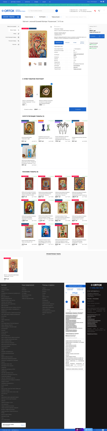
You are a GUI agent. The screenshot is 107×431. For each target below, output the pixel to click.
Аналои (2, 291)
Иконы (2, 317)
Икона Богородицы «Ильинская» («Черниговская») (75, 309)
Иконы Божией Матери (71, 346)
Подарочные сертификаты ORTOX (8, 369)
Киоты (2, 321)
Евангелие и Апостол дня (70, 335)
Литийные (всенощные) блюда (7, 353)
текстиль (89, 317)
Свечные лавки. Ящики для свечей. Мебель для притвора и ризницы (11, 389)
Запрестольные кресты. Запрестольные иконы (11, 312)
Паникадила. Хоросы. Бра (6, 363)
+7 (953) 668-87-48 (73, 11)
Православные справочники (48, 307)
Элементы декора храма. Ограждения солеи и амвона (10, 422)
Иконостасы (3, 316)
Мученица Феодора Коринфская (71, 327)
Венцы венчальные (5, 296)
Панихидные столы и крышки (7, 365)
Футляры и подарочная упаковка (8, 409)
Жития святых (69, 349)
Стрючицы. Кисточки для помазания (8, 398)
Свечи (2, 386)
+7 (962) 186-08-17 (83, 10)
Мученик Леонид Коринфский (71, 323)
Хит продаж (24, 293)
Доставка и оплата (16, 1)
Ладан (2, 349)
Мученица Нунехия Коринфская (71, 325)
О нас (43, 314)
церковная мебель (91, 316)
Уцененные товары (5, 289)
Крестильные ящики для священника (8, 344)
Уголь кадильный (4, 404)
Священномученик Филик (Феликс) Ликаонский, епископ (74, 328)
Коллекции (24, 289)
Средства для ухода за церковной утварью (10, 397)
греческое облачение (92, 326)
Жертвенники (4, 310)
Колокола (3, 330)
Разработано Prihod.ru (92, 333)
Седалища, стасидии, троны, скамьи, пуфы (9, 391)
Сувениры (3, 400)
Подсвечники (4, 370)
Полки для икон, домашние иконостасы (9, 374)
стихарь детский (91, 319)
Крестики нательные (5, 335)
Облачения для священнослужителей (8, 358)
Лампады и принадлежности (7, 351)
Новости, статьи (45, 296)
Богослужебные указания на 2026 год (74, 357)
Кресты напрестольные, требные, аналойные (10, 337)
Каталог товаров (11, 17)
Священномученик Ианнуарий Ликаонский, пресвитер (73, 319)
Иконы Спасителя (70, 348)
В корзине (98, 430)
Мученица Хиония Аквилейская (71, 331)
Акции (44, 1)
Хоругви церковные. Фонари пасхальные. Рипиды (9, 412)
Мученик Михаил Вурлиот (70, 324)
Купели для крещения (5, 346)
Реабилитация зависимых (47, 305)
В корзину (78, 109)
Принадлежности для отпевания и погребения (10, 379)
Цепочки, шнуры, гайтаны (6, 414)
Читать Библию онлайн (71, 345)
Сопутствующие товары (12, 37)
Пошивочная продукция (6, 376)
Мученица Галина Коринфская (71, 317)
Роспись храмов (4, 385)
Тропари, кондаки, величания (72, 353)
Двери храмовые (4, 305)
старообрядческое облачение (93, 320)
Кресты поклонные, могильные (7, 342)
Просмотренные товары (53, 254)
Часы (2, 417)
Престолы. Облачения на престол (8, 378)
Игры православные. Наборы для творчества (10, 314)
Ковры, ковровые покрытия (7, 325)
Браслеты (3, 295)
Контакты (27, 1)
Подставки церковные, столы (7, 372)
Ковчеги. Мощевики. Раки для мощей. (9, 326)
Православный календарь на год (73, 340)
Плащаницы (3, 367)
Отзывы (36, 1)
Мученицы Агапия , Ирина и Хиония (72, 315)
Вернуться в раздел (13, 26)
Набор (16, 33)
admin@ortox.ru (95, 291)
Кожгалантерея (4, 328)
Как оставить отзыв (26, 291)
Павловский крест (91, 323)
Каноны (67, 355)
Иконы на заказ (25, 296)
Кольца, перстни (4, 332)
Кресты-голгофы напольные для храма (9, 339)
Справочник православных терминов (74, 369)
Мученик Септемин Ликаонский (71, 326)
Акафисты (68, 352)
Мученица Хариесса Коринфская (71, 330)
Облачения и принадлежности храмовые (9, 360)
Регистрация (94, 1)
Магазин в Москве (46, 302)
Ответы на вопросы (46, 309)
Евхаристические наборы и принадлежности (10, 309)
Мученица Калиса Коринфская (71, 321)
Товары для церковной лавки (28, 298)
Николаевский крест (91, 324)
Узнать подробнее (6, 425)
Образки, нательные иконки (7, 356)
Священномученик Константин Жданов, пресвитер (74, 322)
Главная (5, 1)
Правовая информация (47, 312)
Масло (2, 355)
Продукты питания (5, 381)
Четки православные (5, 419)
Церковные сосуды (5, 416)
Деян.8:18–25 (68, 335)
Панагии (3, 362)
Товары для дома (77, 69)
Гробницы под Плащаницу (6, 302)
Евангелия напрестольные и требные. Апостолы (11, 307)
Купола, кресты (4, 348)
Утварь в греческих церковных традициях (9, 407)
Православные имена (71, 356)
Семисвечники (4, 393)
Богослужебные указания (71, 337)
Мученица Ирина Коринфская (71, 320)
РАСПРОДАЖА (76, 65)
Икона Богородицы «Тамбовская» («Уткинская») (74, 313)
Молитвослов (69, 350)
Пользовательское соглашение (48, 310)
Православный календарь (75, 286)
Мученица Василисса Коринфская (72, 316)
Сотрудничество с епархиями (48, 303)
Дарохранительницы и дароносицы (8, 303)
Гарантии (44, 298)
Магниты (75, 67)
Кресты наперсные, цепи (6, 340)
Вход (88, 1)
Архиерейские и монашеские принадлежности (10, 293)
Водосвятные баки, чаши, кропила (8, 300)
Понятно (23, 425)
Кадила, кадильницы (5, 319)
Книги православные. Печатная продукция (10, 323)
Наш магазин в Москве (26, 295)
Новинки (23, 287)
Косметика (3, 333)
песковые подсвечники (92, 321)
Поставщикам (45, 300)
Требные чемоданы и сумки (7, 402)
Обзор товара (14, 30)
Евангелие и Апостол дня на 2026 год (74, 359)
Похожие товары (14, 41)
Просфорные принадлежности (7, 383)
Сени (2, 395)
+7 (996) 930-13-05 (73, 10)
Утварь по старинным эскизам (7, 405)
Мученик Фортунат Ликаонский (71, 329)
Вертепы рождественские (6, 298)
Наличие (15, 44)
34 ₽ (13, 279)
